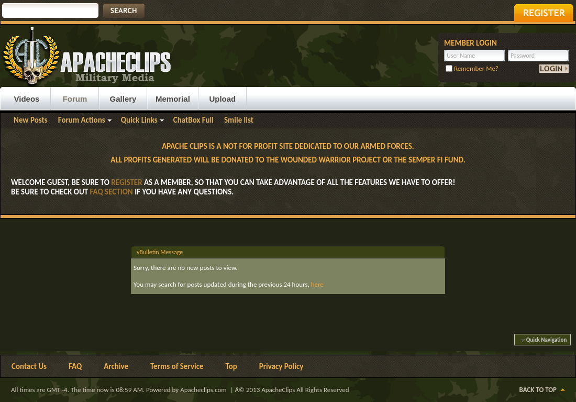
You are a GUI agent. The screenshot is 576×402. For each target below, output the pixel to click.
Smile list (238, 120)
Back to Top (538, 390)
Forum (75, 98)
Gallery (123, 98)
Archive (116, 366)
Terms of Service (177, 366)
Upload (222, 98)
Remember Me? (472, 68)
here (317, 284)
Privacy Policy (281, 366)
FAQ (75, 366)
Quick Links (139, 120)
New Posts (31, 120)
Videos (27, 98)
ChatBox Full (193, 120)
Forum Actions (81, 120)
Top (231, 366)
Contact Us (29, 366)
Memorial (173, 98)
